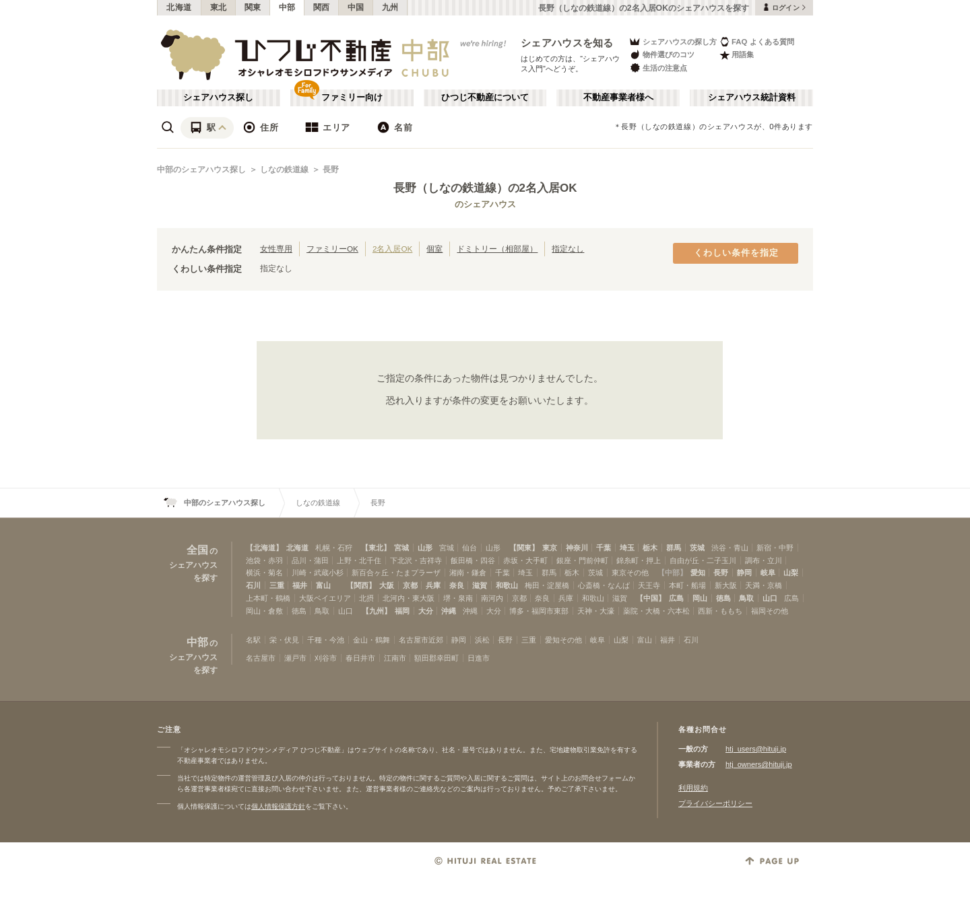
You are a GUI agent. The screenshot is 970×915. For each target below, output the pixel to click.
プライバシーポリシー (715, 803)
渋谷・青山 (729, 548)
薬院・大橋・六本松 (656, 611)
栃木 (650, 548)
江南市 (395, 658)
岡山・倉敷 (264, 611)
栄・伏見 (284, 640)
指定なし (568, 248)
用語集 (736, 55)
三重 (276, 585)
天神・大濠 (595, 611)
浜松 (482, 640)
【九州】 (376, 611)
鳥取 (746, 598)
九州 (390, 7)
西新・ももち (720, 611)
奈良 (456, 585)
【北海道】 (264, 548)
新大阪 (726, 585)
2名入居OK (392, 248)
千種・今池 (325, 640)
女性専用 (276, 248)
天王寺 (649, 585)
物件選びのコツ (661, 55)
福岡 (402, 611)
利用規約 (693, 788)
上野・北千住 (359, 560)
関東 (253, 7)
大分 (425, 611)
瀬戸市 (295, 658)
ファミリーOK (332, 248)
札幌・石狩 (333, 548)
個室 (434, 248)
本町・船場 (687, 585)
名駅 (253, 640)
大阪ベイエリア (325, 598)
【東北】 (376, 548)
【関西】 (361, 585)
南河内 (492, 598)
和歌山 (507, 585)
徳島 (723, 598)
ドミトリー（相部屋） (497, 248)
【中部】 (672, 573)
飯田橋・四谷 (473, 560)
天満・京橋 (763, 585)
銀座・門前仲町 (582, 560)
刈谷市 (326, 658)
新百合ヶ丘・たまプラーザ (396, 573)
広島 (676, 598)
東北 (218, 7)
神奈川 (577, 548)
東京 (549, 548)
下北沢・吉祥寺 (416, 560)
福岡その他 (769, 611)
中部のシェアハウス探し (201, 169)
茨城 (697, 548)
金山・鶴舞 (371, 640)
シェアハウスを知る (567, 42)
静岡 (744, 573)
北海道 (179, 7)
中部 (287, 7)
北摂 (366, 598)
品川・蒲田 (310, 560)
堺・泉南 (458, 598)
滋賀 (479, 585)
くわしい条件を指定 (736, 253)
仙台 (469, 548)
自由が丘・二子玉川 (703, 560)
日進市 (478, 658)
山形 (425, 548)
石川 (253, 585)
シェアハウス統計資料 (752, 97)
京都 (410, 585)
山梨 (790, 573)
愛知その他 (563, 640)
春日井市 (360, 658)
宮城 (401, 548)
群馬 (673, 548)
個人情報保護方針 (278, 806)
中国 (356, 7)
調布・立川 (763, 560)
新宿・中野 (775, 548)
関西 (321, 7)
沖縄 (448, 611)
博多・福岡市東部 (539, 611)
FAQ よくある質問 (756, 41)
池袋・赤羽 (264, 560)
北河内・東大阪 (408, 598)
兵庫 (433, 585)
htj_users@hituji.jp (755, 749)
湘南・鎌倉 (467, 573)
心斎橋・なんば (604, 585)
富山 (323, 585)
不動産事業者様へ (618, 97)
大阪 (386, 585)
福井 (299, 585)
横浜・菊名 (264, 573)
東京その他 (630, 573)
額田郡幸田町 (436, 658)
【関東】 (524, 548)
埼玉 (627, 548)
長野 (331, 169)
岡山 (699, 598)
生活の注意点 (657, 68)
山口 (770, 598)
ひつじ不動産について (485, 97)
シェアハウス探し (218, 97)
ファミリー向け (352, 97)
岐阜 (768, 573)
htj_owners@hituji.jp (758, 764)
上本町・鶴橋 (268, 598)
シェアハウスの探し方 (672, 41)
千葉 (603, 548)
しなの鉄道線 (284, 169)
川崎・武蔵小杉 (318, 573)
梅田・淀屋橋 (547, 585)
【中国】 (651, 598)
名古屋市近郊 (421, 640)
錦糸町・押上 (638, 560)
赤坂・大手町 (525, 560)
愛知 (697, 573)
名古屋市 (261, 658)
